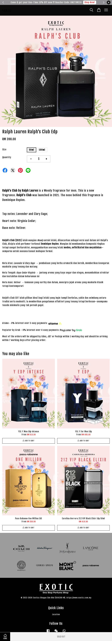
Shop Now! (89, 2)
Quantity (6, 157)
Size (4, 149)
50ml (31, 149)
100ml (42, 149)
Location (56, 614)
